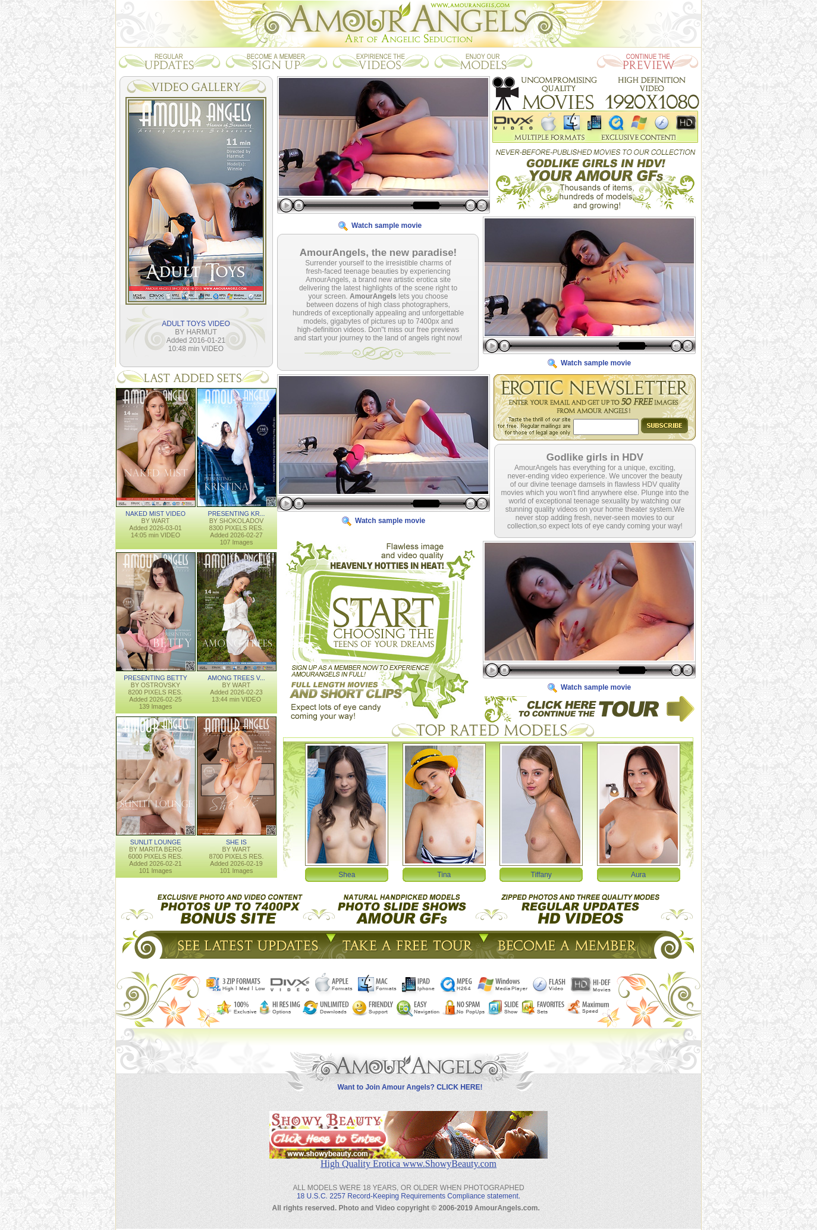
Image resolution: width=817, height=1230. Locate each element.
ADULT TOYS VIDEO (196, 323)
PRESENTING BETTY (155, 677)
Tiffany (541, 874)
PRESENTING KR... (236, 513)
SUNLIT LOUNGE (155, 841)
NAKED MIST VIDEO (155, 513)
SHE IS (236, 841)
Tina (444, 874)
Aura (638, 874)
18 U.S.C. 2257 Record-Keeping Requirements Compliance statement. (408, 1186)
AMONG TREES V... (236, 677)
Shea (346, 874)
